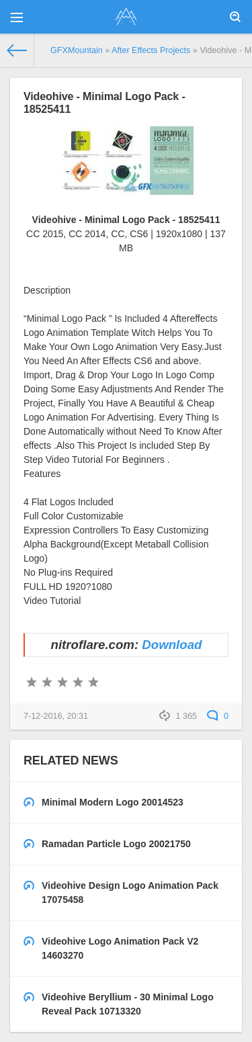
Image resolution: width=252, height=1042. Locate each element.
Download (172, 645)
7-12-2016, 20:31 (56, 716)
